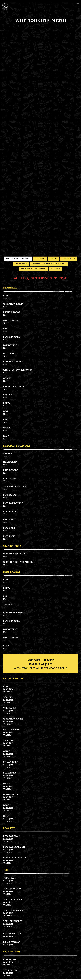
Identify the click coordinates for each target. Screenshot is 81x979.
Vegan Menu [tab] (21, 262)
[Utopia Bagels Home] (5, 6)
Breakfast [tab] (40, 257)
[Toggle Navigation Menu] (78, 4)
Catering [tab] (55, 267)
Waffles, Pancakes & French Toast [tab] (49, 262)
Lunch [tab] (53, 257)
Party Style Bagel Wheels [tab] (33, 267)
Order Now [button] (40, 976)
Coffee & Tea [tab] (69, 257)
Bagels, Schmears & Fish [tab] (17, 257)
